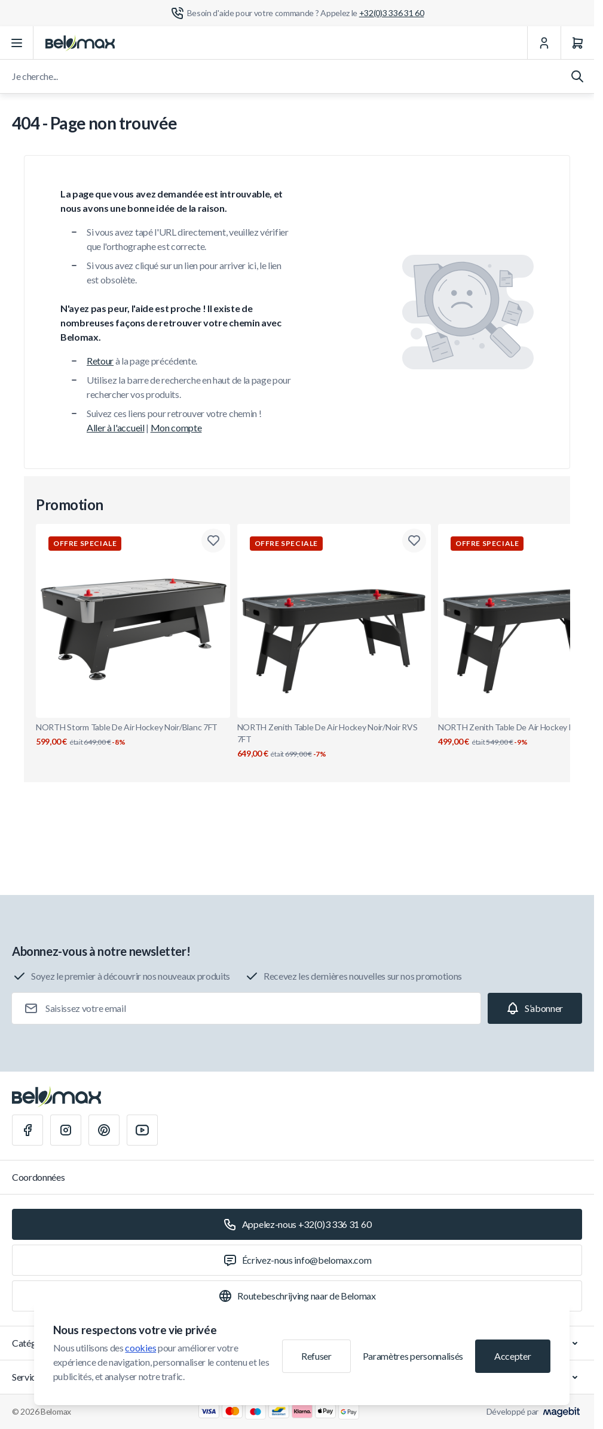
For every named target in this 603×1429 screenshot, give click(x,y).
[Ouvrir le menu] (16, 43)
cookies (140, 1347)
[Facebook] (27, 1130)
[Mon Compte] (544, 43)
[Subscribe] (535, 1008)
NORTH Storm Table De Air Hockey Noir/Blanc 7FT (133, 735)
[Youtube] (142, 1130)
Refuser (316, 1356)
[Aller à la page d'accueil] (80, 43)
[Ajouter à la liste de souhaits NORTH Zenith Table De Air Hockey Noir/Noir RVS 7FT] (414, 541)
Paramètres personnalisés (413, 1356)
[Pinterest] (104, 1130)
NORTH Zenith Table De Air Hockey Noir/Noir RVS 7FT (334, 741)
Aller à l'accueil (116, 427)
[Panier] (577, 43)
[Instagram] (65, 1130)
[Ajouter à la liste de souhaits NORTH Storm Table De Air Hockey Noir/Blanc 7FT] (213, 541)
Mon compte (176, 427)
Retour (100, 360)
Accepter (512, 1356)
